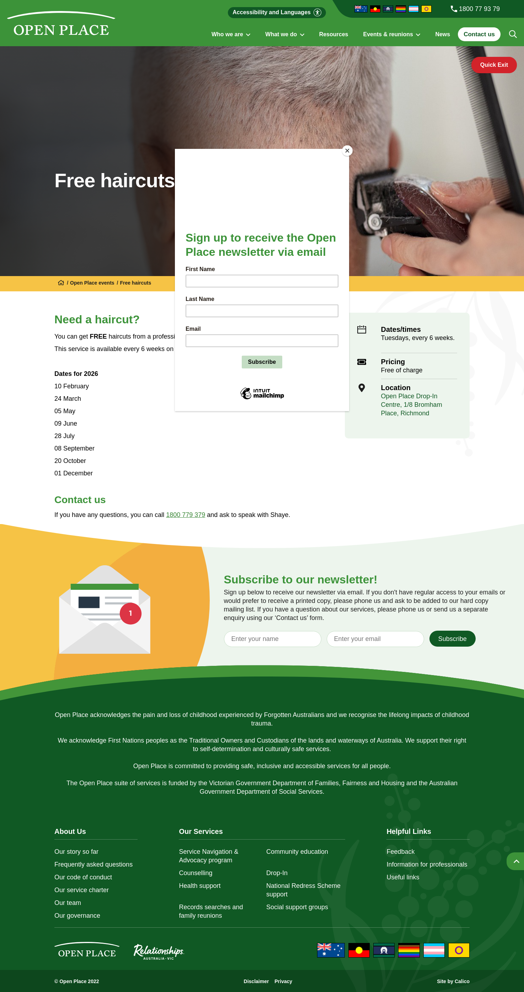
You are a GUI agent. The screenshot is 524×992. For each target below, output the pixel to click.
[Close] (347, 150)
